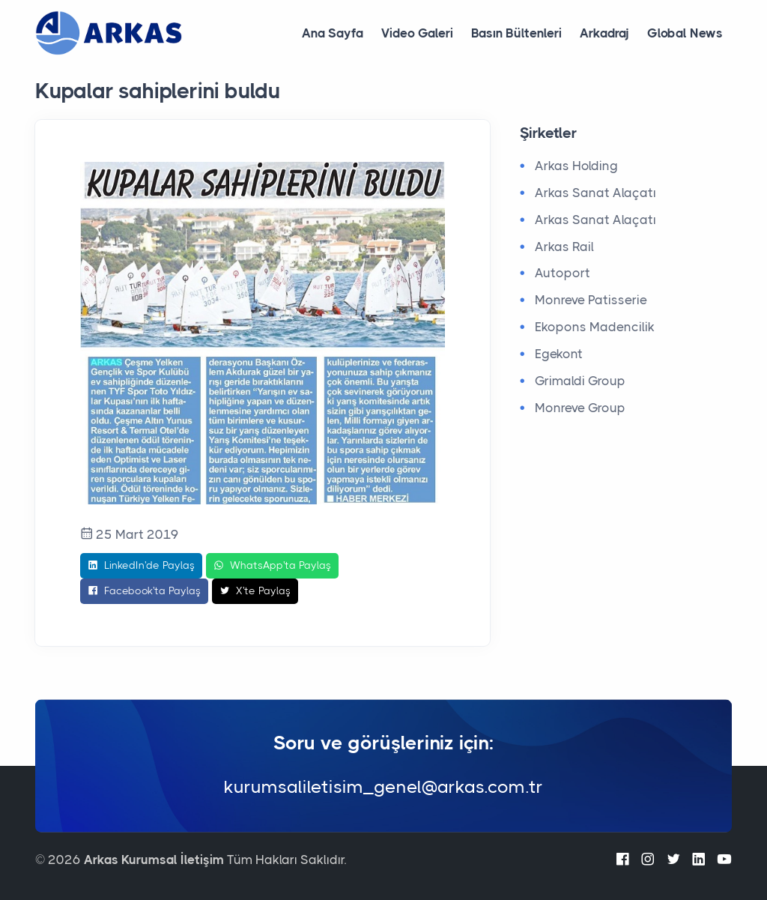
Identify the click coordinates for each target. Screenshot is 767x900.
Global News (685, 32)
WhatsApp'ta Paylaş (272, 566)
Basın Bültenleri (516, 32)
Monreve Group (580, 407)
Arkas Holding (576, 165)
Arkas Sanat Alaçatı (595, 192)
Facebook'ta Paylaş (144, 591)
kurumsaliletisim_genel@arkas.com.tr (383, 786)
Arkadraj (604, 32)
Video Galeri (417, 32)
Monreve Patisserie (591, 299)
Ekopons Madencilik (595, 326)
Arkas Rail (564, 246)
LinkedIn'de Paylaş (141, 566)
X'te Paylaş (255, 591)
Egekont (559, 353)
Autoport (562, 272)
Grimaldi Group (580, 380)
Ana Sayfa (332, 32)
